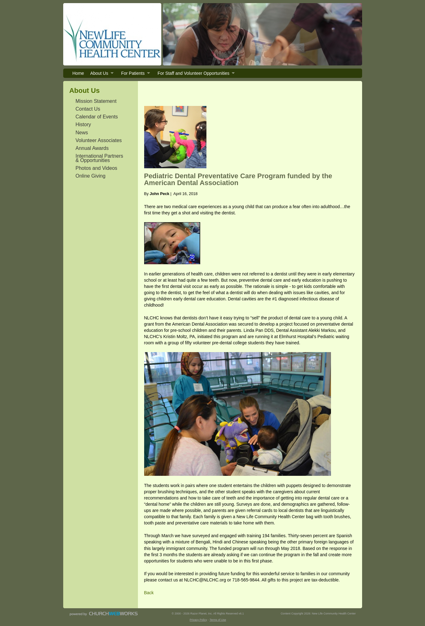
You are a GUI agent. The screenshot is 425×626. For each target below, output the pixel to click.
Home (78, 73)
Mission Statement (96, 101)
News (82, 132)
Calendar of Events (97, 116)
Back (149, 592)
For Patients (132, 73)
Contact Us (88, 109)
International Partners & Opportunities (99, 158)
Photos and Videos (96, 168)
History (83, 124)
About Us (99, 73)
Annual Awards (92, 148)
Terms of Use (218, 619)
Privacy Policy (198, 619)
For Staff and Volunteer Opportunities (193, 73)
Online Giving (91, 176)
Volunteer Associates (99, 140)
